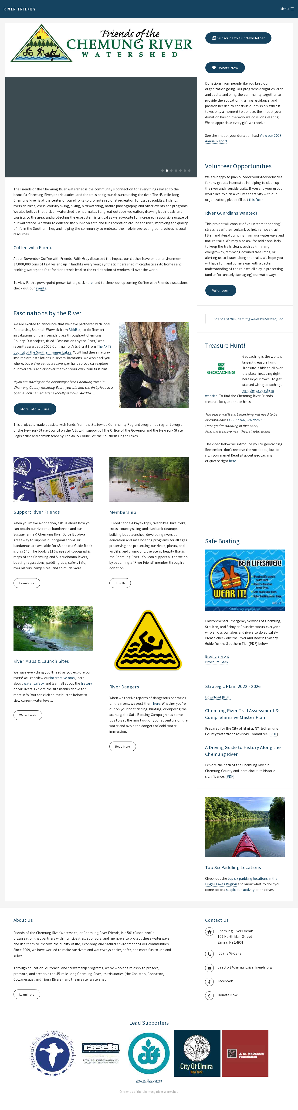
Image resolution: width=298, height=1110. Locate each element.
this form (256, 199)
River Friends (19, 8)
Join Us (120, 583)
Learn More (26, 583)
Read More (122, 747)
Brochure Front (217, 656)
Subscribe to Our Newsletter (238, 38)
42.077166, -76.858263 (246, 420)
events (41, 288)
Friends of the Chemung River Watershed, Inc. (248, 319)
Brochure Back (216, 662)
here (89, 282)
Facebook (225, 981)
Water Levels (28, 715)
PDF (274, 734)
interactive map (62, 678)
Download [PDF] (218, 697)
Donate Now (225, 67)
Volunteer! (221, 290)
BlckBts (74, 329)
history (86, 683)
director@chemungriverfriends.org (245, 967)
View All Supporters (149, 1081)
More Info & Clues (34, 409)
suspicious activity (240, 889)
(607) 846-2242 (229, 953)
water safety (34, 683)
